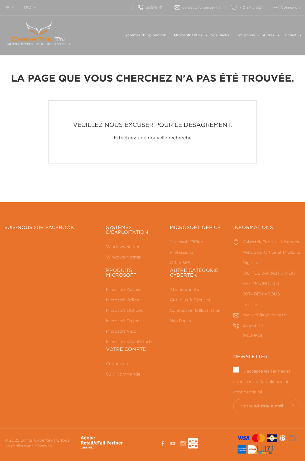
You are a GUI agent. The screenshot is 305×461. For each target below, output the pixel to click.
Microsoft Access (123, 290)
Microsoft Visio (121, 331)
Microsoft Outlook (124, 310)
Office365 (180, 263)
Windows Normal (123, 257)
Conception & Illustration (195, 310)
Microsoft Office (188, 35)
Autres (268, 35)
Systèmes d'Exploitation (144, 35)
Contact (289, 35)
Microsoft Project (123, 321)
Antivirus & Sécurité (190, 300)
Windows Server (123, 247)
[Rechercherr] (115, 7)
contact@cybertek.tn (197, 7)
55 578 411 (151, 7)
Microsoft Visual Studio (129, 342)
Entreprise (246, 35)
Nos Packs (220, 35)
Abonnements (184, 290)
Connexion (117, 364)
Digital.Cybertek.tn (39, 440)
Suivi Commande (123, 374)
